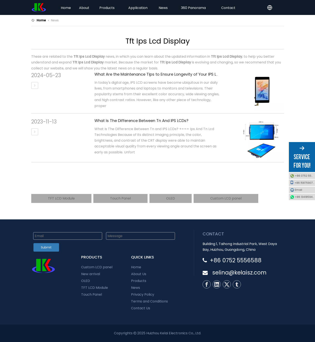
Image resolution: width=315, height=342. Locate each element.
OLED (170, 198)
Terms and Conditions (149, 301)
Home (136, 267)
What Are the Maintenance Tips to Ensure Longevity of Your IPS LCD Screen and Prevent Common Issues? (194, 74)
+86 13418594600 (305, 197)
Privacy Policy (142, 294)
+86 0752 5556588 (305, 176)
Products (138, 280)
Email (304, 190)
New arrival (90, 274)
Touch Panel (120, 198)
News (135, 287)
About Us (138, 274)
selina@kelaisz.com (239, 272)
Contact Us (140, 308)
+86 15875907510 (302, 183)
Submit (46, 247)
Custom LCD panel (226, 198)
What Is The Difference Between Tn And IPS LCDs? (141, 120)
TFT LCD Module (61, 198)
